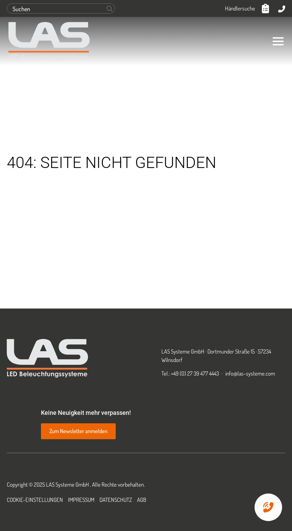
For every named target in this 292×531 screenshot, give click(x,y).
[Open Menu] (278, 41)
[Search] (110, 9)
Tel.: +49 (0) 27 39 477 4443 (190, 373)
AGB (141, 499)
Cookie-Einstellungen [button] (35, 499)
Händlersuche (240, 8)
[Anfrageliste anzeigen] (266, 8)
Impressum (81, 499)
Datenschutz (115, 499)
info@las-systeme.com (250, 373)
